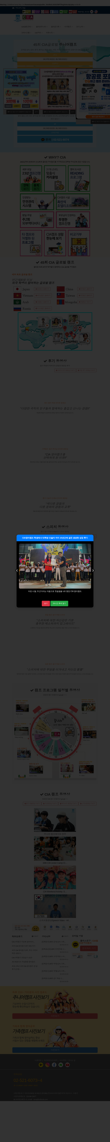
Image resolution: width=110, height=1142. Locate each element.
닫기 (46, 603)
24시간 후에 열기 (59, 603)
